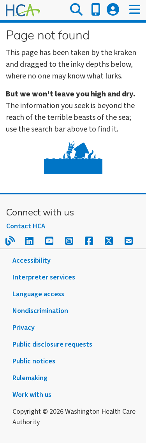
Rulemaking (29, 378)
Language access (38, 294)
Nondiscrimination (40, 311)
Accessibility (31, 260)
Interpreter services (43, 277)
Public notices (33, 361)
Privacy (23, 328)
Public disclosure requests (52, 344)
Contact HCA (25, 226)
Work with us (31, 395)
